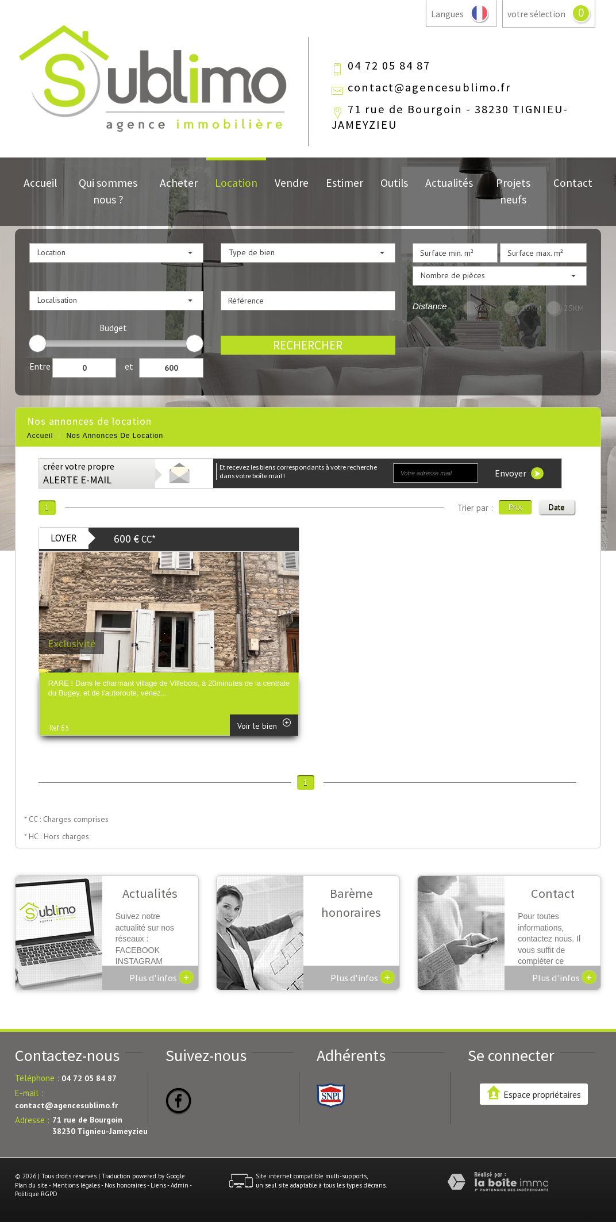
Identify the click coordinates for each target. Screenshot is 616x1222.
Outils (394, 183)
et (129, 366)
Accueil (40, 183)
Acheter (179, 183)
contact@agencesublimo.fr (429, 87)
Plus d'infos (161, 977)
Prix (515, 507)
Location (236, 183)
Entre (40, 366)
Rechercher (307, 345)
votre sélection (536, 14)
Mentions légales (76, 1185)
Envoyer (519, 473)
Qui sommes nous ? (108, 191)
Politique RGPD (36, 1194)
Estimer (344, 183)
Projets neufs (513, 191)
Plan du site (31, 1185)
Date (557, 507)
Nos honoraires (125, 1185)
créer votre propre (78, 473)
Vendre (292, 183)
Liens (158, 1185)
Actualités (449, 183)
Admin (179, 1185)
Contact (572, 183)
